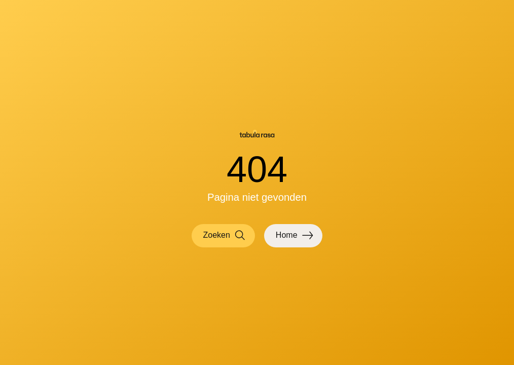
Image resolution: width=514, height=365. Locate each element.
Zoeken (224, 235)
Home (294, 235)
